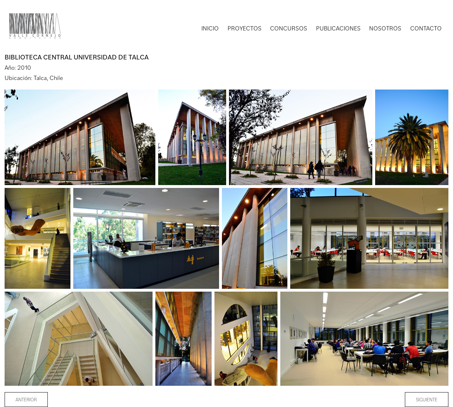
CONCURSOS (288, 28)
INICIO (210, 28)
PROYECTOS (245, 28)
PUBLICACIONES (338, 28)
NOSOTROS (385, 28)
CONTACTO (426, 28)
